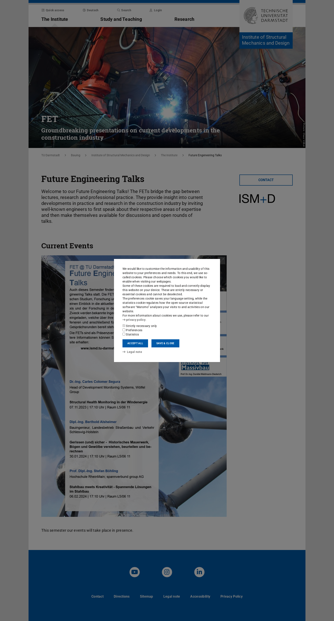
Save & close (165, 343)
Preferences (132, 330)
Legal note (132, 352)
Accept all (135, 343)
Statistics (130, 334)
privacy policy (133, 319)
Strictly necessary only (139, 326)
